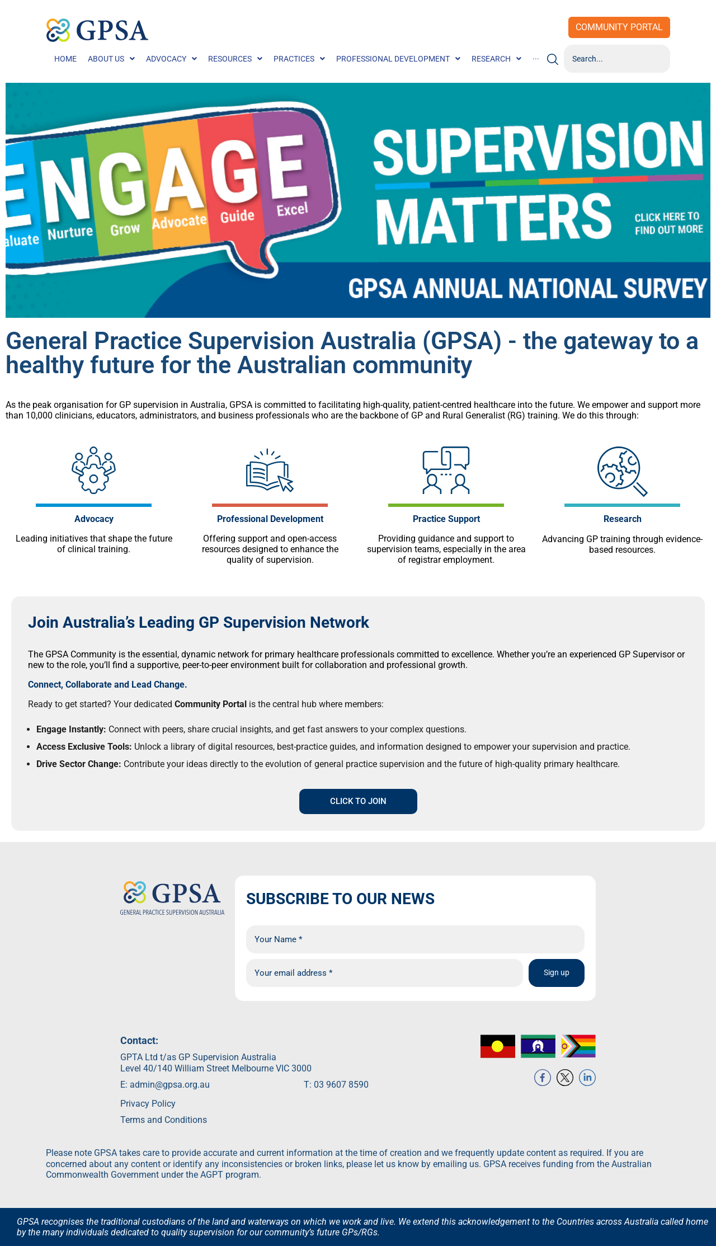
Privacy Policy (148, 1117)
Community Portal (619, 27)
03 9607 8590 (341, 1097)
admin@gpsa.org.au (170, 1097)
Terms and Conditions (163, 1133)
